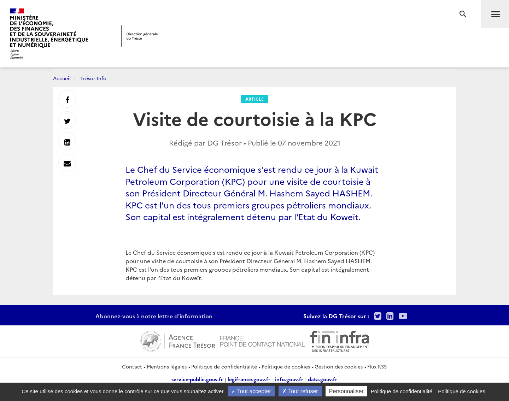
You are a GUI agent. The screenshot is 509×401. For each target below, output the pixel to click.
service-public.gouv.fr (197, 379)
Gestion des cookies (339, 366)
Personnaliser (346, 391)
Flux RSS (377, 366)
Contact (132, 366)
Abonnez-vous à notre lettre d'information (153, 316)
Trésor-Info (93, 78)
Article (254, 99)
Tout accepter (251, 391)
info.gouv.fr (289, 379)
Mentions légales (167, 366)
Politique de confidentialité (224, 366)
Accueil (62, 78)
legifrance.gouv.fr (249, 379)
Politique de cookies (286, 366)
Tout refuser (300, 391)
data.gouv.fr (322, 379)
